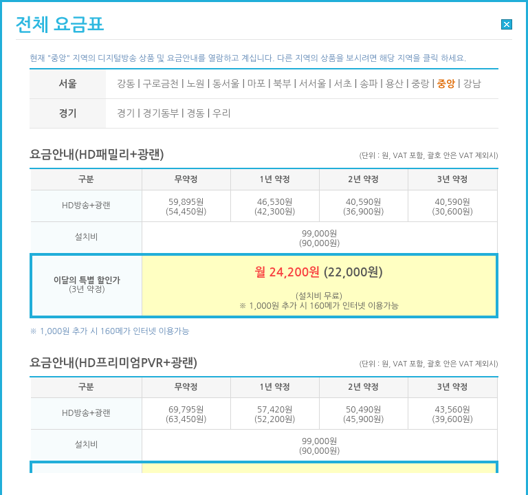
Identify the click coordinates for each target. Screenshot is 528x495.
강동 (126, 84)
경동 (195, 113)
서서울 (312, 84)
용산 (395, 84)
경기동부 (161, 113)
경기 (126, 113)
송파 (368, 84)
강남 (472, 84)
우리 (221, 113)
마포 (256, 84)
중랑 (420, 84)
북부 (282, 84)
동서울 (225, 84)
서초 (343, 84)
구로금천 (161, 84)
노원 (195, 84)
